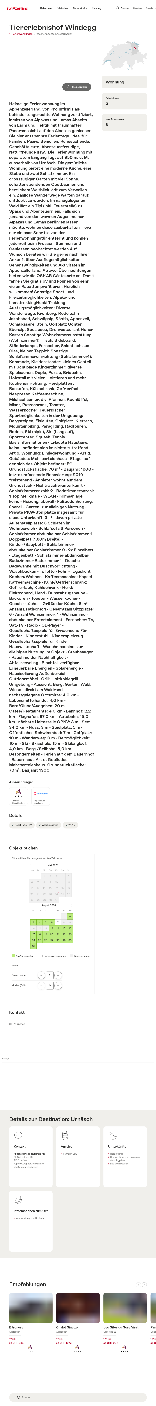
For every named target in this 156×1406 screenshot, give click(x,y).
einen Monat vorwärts (70, 905)
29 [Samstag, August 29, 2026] (64, 940)
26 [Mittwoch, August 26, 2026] (45, 940)
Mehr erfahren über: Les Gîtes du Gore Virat (125, 1327)
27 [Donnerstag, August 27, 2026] (51, 940)
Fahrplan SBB (70, 1154)
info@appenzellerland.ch (26, 1167)
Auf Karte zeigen (124, 56)
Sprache (132, 8)
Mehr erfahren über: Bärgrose (31, 1327)
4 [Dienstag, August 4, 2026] (39, 922)
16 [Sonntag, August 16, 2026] (70, 928)
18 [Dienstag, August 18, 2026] (39, 934)
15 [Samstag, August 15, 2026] (64, 928)
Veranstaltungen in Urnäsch (30, 1218)
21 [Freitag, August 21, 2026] (58, 934)
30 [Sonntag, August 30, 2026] (70, 940)
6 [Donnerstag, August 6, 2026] (52, 922)
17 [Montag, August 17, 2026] (33, 934)
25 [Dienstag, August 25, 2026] (39, 940)
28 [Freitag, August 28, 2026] (57, 940)
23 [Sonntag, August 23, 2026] (70, 934)
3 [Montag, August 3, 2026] (33, 922)
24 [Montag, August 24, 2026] (33, 940)
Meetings (118, 8)
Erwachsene (19, 975)
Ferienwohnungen (21, 34)
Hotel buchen (117, 1154)
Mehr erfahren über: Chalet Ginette (78, 1327)
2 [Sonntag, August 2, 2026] (70, 916)
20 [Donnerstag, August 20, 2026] (51, 934)
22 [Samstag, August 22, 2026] (64, 934)
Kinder (19, 985)
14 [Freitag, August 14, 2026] (58, 928)
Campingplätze (117, 1160)
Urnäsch (82, 1119)
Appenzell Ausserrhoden (58, 34)
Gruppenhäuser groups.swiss (125, 1157)
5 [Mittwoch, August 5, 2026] (45, 922)
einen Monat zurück (32, 865)
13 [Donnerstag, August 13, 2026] (51, 928)
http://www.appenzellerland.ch (29, 1163)
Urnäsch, (39, 34)
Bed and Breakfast (119, 1163)
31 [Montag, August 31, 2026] (33, 946)
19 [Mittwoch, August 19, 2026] (45, 934)
